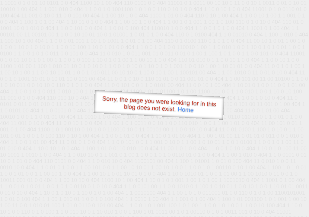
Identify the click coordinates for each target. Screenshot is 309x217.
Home (185, 109)
